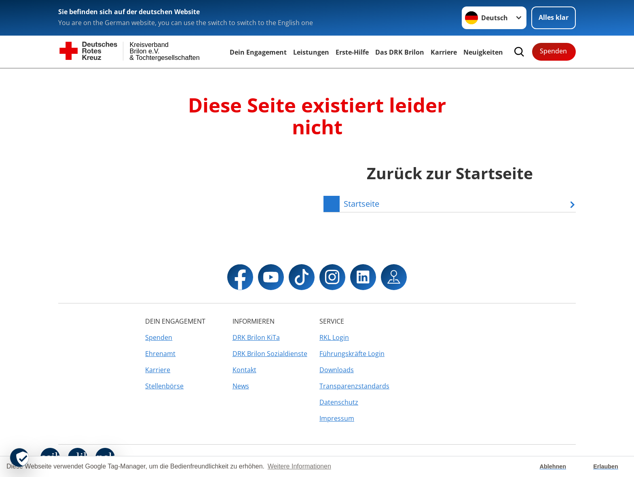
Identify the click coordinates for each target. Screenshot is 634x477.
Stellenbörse (164, 386)
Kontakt (244, 369)
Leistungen (311, 52)
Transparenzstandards (354, 386)
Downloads (336, 369)
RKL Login (334, 337)
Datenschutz (338, 402)
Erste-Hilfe (352, 52)
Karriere (444, 52)
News (240, 386)
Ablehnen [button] (553, 466)
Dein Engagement (258, 52)
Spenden (553, 51)
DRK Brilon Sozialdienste (269, 353)
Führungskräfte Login (352, 353)
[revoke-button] (19, 457)
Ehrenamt (160, 353)
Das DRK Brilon (399, 52)
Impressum (336, 418)
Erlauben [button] (605, 466)
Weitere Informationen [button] (299, 466)
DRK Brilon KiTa (256, 337)
